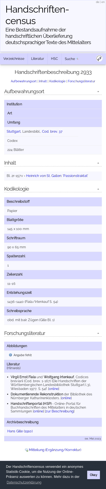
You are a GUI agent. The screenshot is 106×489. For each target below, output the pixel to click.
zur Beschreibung (60, 411)
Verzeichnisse (13, 59)
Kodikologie (57, 81)
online (53, 389)
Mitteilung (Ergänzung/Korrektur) (55, 450)
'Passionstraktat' (75, 176)
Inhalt (43, 81)
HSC (54, 59)
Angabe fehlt (23, 355)
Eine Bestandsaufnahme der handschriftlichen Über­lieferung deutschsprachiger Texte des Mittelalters (48, 36)
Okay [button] (93, 475)
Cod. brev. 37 (52, 131)
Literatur (37, 59)
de (97, 2)
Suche (70, 59)
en (103, 2)
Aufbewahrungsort (24, 81)
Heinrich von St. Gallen (43, 176)
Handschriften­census (37, 15)
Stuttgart (13, 131)
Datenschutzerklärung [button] (24, 482)
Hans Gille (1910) (20, 431)
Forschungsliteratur (81, 81)
